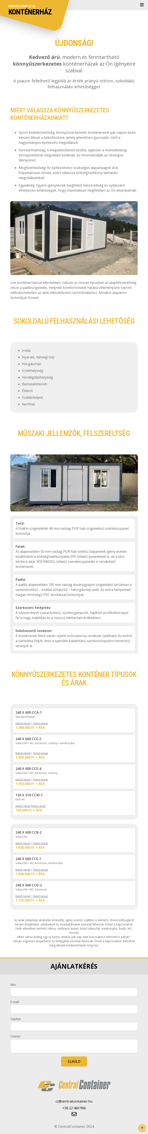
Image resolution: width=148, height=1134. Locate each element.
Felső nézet (40, 723)
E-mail (14, 1002)
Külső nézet (23, 723)
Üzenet (15, 1036)
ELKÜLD (74, 1061)
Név (13, 985)
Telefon (15, 1019)
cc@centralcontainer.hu (74, 1101)
